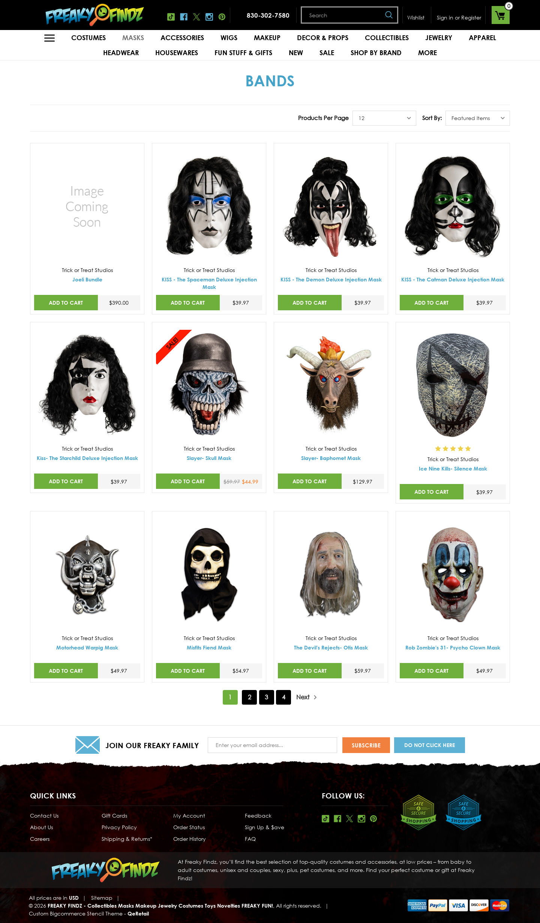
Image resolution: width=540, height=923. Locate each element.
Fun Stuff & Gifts (243, 52)
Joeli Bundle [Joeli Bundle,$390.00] (87, 279)
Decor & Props (322, 37)
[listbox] (384, 118)
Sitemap (101, 897)
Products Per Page (323, 117)
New (296, 52)
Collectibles (387, 37)
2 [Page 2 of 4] (249, 697)
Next (306, 697)
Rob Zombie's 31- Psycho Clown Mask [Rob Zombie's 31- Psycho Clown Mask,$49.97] (452, 647)
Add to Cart (66, 302)
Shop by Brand (376, 52)
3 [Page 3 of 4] (266, 697)
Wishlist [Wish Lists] (415, 17)
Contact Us (44, 815)
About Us (41, 827)
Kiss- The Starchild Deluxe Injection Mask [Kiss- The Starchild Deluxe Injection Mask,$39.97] (87, 458)
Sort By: (432, 117)
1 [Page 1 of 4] (230, 697)
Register (471, 17)
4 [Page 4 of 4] (283, 697)
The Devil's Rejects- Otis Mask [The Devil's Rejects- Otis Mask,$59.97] (331, 647)
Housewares (176, 52)
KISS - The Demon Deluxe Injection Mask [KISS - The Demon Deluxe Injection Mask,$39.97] (331, 279)
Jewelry (438, 37)
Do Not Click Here (429, 745)
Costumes (88, 37)
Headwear (121, 52)
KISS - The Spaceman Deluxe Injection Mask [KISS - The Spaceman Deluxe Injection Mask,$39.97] (209, 283)
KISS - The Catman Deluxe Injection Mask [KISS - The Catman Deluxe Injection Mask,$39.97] (452, 279)
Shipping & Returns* (127, 839)
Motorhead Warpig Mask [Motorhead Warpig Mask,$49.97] (87, 647)
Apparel (482, 37)
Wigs (228, 37)
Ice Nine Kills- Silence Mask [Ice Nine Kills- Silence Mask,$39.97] (453, 468)
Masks (133, 37)
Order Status (189, 827)
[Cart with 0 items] (501, 15)
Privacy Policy (119, 827)
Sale (327, 52)
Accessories (182, 37)
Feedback (258, 815)
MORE (427, 52)
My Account (189, 815)
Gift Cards (114, 815)
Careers (40, 839)
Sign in (445, 17)
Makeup (267, 37)
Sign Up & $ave (264, 827)
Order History (189, 839)
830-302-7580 (268, 15)
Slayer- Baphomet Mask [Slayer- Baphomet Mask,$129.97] (331, 458)
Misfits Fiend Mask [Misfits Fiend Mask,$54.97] (209, 647)
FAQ (250, 839)
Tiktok (171, 17)
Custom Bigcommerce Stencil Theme (76, 913)
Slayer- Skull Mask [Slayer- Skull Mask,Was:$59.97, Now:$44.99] (209, 458)
